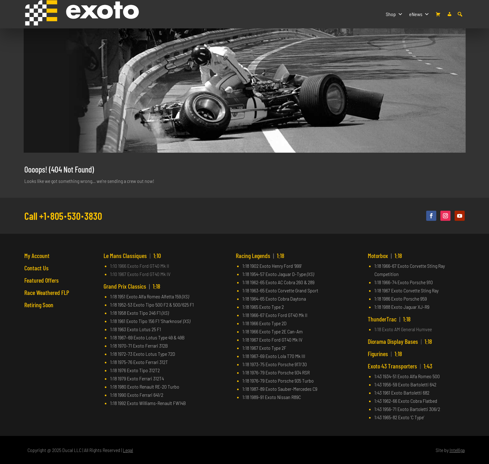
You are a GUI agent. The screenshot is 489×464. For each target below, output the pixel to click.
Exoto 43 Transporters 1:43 (400, 366)
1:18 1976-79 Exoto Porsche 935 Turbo (278, 381)
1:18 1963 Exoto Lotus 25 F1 (135, 329)
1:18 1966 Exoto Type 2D (264, 323)
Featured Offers (41, 280)
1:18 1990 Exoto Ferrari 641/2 (136, 395)
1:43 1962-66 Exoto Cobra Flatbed (405, 401)
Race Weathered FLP (46, 292)
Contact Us (36, 268)
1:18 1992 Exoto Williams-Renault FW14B (148, 403)
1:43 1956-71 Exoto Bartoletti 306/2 (407, 409)
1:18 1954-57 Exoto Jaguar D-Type (278, 274)
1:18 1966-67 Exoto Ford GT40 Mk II (274, 315)
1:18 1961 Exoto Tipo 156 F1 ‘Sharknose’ (150, 321)
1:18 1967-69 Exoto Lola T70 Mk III (273, 356)
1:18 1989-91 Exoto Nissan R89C (271, 397)
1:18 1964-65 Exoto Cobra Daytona (274, 299)
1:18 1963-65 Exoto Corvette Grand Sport (280, 290)
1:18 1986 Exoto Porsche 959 (400, 299)
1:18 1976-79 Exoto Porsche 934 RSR (276, 372)
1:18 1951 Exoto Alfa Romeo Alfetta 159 (149, 296)
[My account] (449, 14)
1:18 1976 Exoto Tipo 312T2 (135, 370)
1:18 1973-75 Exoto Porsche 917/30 (274, 364)
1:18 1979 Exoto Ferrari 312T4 (137, 378)
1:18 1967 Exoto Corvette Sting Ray (406, 290)
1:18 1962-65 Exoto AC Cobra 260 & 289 (278, 282)
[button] (460, 14)
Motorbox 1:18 (385, 255)
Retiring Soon (38, 304)
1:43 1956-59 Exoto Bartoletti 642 (405, 384)
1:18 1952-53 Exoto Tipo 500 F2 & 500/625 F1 (152, 305)
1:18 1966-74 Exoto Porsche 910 (403, 282)
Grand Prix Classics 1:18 (132, 286)
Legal (128, 450)
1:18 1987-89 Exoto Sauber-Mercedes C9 (279, 389)
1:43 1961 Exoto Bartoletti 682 (401, 393)
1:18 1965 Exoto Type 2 (263, 307)
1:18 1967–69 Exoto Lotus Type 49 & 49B (147, 337)
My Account (37, 255)
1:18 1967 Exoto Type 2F (264, 348)
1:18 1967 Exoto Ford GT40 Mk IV (272, 340)
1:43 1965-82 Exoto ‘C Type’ (399, 417)
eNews (419, 14)
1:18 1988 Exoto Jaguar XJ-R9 (401, 307)
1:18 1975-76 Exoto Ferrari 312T (139, 362)
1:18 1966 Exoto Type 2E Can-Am (272, 331)
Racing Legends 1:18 (260, 255)
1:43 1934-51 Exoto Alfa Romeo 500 (407, 376)
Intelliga (457, 450)
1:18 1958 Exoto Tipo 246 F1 (139, 313)
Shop (394, 14)
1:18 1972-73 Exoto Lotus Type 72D (142, 354)
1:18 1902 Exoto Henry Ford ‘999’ (272, 266)
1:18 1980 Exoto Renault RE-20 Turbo (144, 387)
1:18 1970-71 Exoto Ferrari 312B (139, 346)
